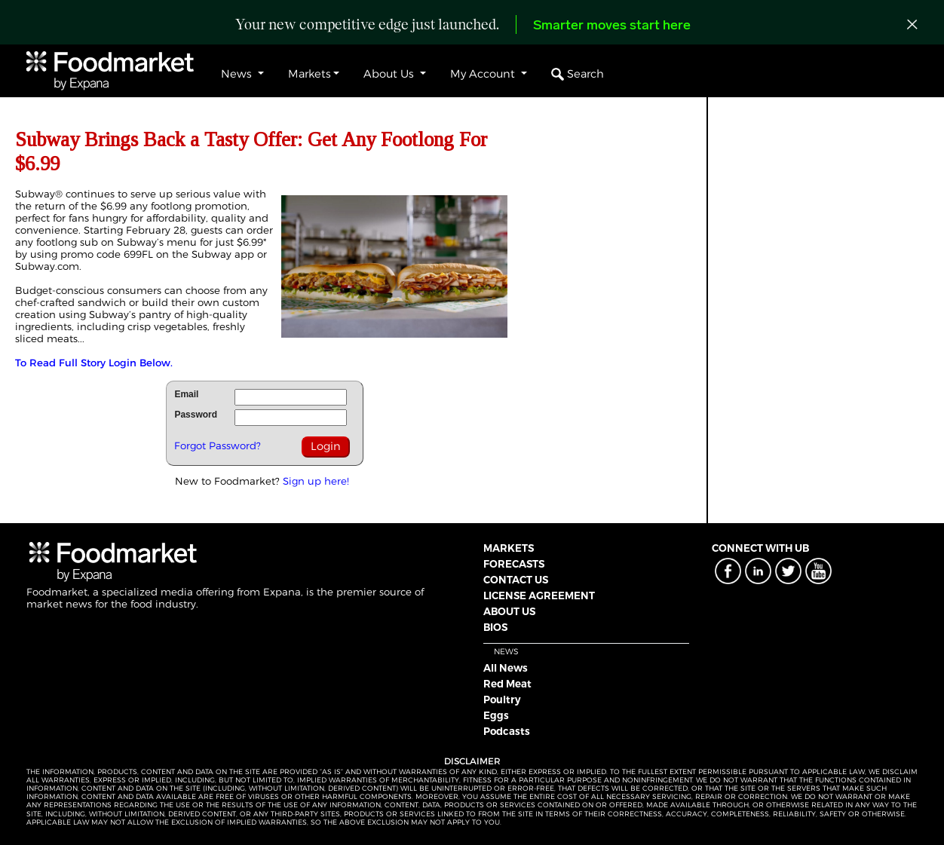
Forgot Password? (217, 445)
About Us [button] (390, 74)
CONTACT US (515, 580)
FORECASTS (513, 564)
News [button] (238, 74)
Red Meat (507, 684)
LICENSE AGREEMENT (539, 595)
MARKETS (508, 548)
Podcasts (506, 731)
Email (186, 394)
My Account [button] (484, 74)
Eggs (496, 715)
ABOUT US (509, 611)
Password (195, 414)
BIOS (495, 627)
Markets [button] (309, 74)
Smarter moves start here (612, 26)
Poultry (502, 699)
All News (505, 668)
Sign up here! (316, 481)
